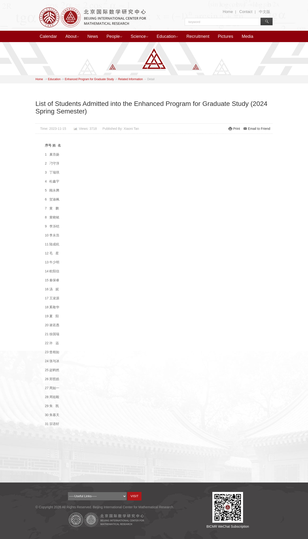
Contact (245, 12)
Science (139, 36)
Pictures (225, 36)
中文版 (264, 12)
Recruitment (197, 36)
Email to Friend (259, 128)
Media (247, 36)
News (92, 36)
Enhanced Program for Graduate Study (89, 79)
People (114, 36)
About (72, 36)
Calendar (48, 36)
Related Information (130, 79)
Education (167, 36)
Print (236, 128)
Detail (150, 79)
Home (228, 12)
